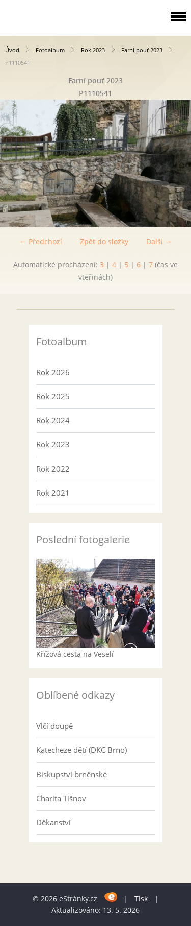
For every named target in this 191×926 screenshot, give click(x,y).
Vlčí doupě (54, 726)
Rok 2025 (53, 396)
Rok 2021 (53, 493)
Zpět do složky (104, 241)
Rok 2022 (53, 469)
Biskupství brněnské (71, 774)
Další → (159, 241)
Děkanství (53, 822)
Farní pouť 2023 (141, 50)
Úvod (12, 50)
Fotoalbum (50, 50)
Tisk (141, 899)
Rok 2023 (93, 50)
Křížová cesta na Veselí (75, 654)
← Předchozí (40, 241)
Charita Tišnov (61, 798)
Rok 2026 (53, 372)
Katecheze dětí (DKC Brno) (81, 750)
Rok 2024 (53, 420)
